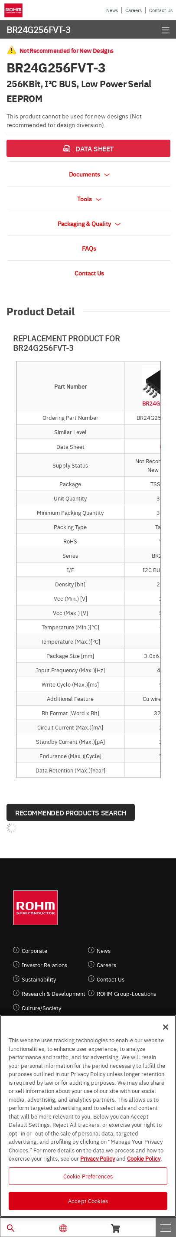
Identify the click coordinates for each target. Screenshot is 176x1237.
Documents (89, 174)
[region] (88, 1116)
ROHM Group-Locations (126, 993)
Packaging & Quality (89, 223)
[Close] (165, 1027)
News (112, 10)
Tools (89, 198)
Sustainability (39, 979)
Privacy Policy (97, 1158)
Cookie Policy (143, 1158)
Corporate (34, 950)
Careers (133, 10)
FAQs (89, 248)
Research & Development (53, 993)
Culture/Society (41, 1007)
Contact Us (161, 10)
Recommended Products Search (70, 812)
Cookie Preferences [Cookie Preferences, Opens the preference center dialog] (88, 1176)
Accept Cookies (88, 1200)
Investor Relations (44, 965)
